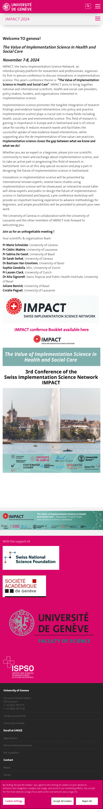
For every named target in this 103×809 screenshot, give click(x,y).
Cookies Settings (13, 801)
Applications (10, 738)
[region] (51, 794)
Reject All (87, 801)
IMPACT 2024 (17, 19)
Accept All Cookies (62, 801)
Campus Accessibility (15, 715)
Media (7, 767)
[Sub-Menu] (97, 19)
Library (7, 774)
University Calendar (14, 723)
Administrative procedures (18, 745)
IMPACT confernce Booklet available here (51, 330)
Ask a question (11, 752)
